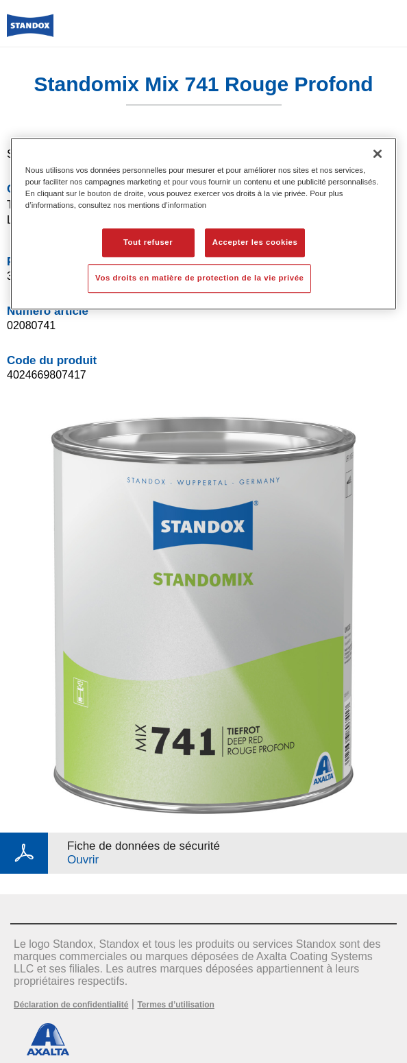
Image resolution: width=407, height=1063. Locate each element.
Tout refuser (148, 242)
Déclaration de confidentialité (71, 1005)
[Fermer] (377, 154)
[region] (203, 223)
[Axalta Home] (30, 31)
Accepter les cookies (255, 242)
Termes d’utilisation (175, 1005)
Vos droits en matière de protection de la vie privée (199, 278)
